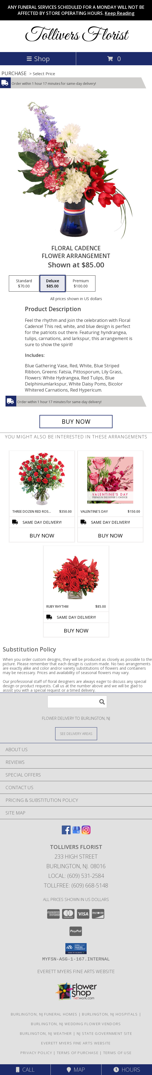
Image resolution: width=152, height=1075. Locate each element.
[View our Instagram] (86, 832)
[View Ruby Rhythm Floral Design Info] (76, 575)
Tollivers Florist (76, 36)
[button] (76, 948)
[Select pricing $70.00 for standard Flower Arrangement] (24, 284)
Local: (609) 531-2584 (76, 875)
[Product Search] (77, 702)
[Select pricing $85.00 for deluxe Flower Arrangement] (52, 284)
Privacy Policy (36, 1052)
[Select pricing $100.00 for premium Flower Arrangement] (80, 284)
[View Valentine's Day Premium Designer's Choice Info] (110, 480)
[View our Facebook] (66, 832)
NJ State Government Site (104, 1033)
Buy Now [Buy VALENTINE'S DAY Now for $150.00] (110, 535)
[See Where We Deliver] (76, 733)
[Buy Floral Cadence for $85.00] (76, 421)
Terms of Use (117, 1052)
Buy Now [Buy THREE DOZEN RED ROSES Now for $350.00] (42, 535)
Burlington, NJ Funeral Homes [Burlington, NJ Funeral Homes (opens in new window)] (44, 1014)
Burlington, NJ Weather (46, 1033)
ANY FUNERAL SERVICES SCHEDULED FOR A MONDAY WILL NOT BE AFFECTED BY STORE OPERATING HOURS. (76, 10)
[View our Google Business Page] (76, 832)
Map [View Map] (76, 1069)
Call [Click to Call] (25, 1069)
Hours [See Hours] (126, 1069)
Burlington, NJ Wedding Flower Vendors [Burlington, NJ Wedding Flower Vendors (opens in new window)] (76, 1023)
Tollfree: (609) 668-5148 (76, 885)
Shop (38, 58)
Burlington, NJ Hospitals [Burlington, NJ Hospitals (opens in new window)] (110, 1014)
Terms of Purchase (77, 1052)
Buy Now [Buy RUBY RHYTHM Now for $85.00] (76, 630)
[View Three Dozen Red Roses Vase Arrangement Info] (42, 480)
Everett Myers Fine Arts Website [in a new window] (76, 971)
